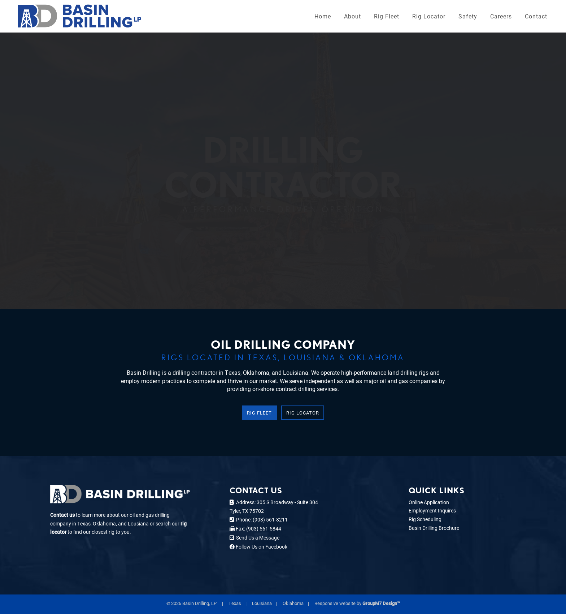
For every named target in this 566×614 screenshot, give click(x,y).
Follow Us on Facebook (261, 546)
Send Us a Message (256, 537)
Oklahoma (293, 603)
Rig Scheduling (425, 519)
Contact (536, 16)
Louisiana (262, 603)
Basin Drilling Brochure (434, 527)
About (352, 16)
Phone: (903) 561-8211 (261, 519)
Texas (234, 603)
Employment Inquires (432, 510)
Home (322, 16)
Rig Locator (428, 16)
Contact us (62, 514)
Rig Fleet (386, 16)
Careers (501, 16)
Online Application (429, 502)
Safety (467, 16)
